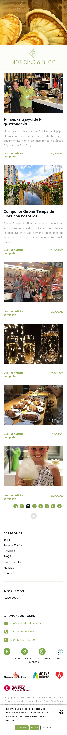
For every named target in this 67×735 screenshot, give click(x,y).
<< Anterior (15, 506)
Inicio (7, 539)
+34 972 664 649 (24, 631)
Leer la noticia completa (13, 154)
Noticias (9, 567)
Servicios (9, 551)
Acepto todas (22, 727)
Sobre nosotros (13, 562)
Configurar (46, 727)
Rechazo (34, 727)
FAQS (7, 556)
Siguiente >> (59, 506)
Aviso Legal (11, 597)
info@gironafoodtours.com (26, 623)
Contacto (10, 573)
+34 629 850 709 (26, 639)
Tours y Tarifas (13, 545)
